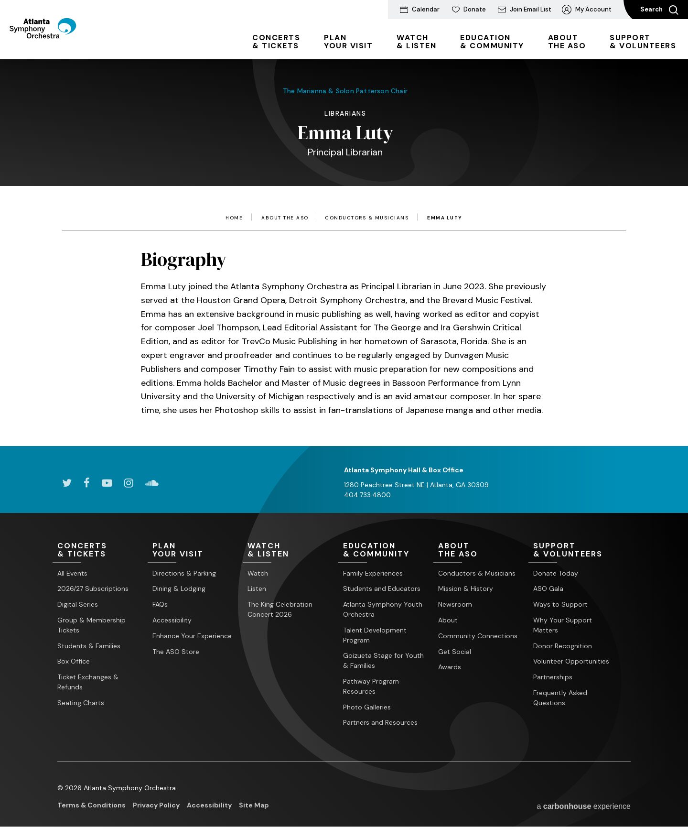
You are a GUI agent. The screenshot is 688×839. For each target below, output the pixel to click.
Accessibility (172, 620)
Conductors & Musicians (366, 218)
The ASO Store (175, 651)
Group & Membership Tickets (91, 625)
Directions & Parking (184, 573)
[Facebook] (87, 483)
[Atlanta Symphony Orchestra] (62, 44)
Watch (257, 573)
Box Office (73, 661)
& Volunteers (643, 42)
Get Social (454, 651)
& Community (492, 42)
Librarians (345, 113)
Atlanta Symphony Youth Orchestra (382, 609)
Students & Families (88, 646)
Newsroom (455, 604)
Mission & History (465, 589)
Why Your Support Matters (562, 625)
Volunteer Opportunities (571, 661)
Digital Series (77, 604)
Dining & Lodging (178, 589)
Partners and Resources (380, 723)
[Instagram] (128, 483)
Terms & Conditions (91, 805)
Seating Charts (80, 702)
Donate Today (555, 573)
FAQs (160, 604)
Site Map (254, 805)
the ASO (567, 42)
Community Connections (477, 636)
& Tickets (276, 42)
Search (659, 10)
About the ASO (285, 218)
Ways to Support (560, 604)
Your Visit (348, 42)
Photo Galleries (367, 707)
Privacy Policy (156, 805)
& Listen (416, 42)
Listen (256, 589)
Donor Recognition (562, 646)
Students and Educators (381, 589)
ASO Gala (548, 589)
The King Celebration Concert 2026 (279, 609)
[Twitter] (67, 483)
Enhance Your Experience (192, 636)
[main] (344, 238)
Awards (449, 667)
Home (234, 218)
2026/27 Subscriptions (93, 589)
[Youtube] (107, 483)
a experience (584, 806)
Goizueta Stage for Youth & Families (383, 661)
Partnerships (552, 677)
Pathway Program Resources (371, 686)
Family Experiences (373, 573)
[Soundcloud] (152, 483)
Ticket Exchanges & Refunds (87, 682)
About (448, 620)
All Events (72, 573)
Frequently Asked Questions (560, 697)
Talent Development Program (375, 635)
